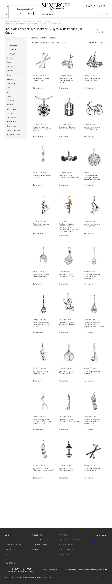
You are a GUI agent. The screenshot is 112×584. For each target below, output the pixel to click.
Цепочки (8, 535)
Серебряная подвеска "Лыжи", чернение (92, 469)
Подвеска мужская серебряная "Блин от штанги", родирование (92, 177)
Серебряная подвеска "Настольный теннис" (66, 275)
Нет (29, 13)
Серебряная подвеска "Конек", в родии (92, 225)
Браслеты (9, 540)
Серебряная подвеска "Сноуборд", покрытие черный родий (92, 421)
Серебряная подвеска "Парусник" (92, 372)
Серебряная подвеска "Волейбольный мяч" (66, 372)
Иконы (35, 549)
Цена (52, 42)
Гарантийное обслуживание (71, 540)
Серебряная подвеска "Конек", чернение (41, 225)
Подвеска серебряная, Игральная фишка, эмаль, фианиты (42, 129)
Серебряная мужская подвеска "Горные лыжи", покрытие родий (42, 421)
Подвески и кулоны (13, 544)
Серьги (8, 554)
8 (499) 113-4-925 (22, 569)
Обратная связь (50, 570)
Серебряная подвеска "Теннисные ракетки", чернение (66, 80)
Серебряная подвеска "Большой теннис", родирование (92, 276)
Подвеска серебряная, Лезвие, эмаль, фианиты (67, 128)
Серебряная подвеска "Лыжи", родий (41, 79)
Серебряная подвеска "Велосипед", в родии (92, 128)
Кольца (8, 549)
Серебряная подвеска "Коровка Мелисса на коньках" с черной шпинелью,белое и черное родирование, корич (68, 227)
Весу (57, 42)
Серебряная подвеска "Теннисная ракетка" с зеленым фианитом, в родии (94, 324)
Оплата (41, 14)
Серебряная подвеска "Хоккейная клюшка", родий (69, 420)
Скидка (63, 42)
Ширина (46, 42)
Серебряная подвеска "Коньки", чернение (92, 79)
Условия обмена (66, 549)
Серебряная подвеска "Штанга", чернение (66, 469)
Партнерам (63, 535)
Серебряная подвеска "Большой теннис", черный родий (42, 324)
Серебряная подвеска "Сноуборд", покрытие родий (43, 469)
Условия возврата (66, 544)
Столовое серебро (39, 544)
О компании (64, 554)
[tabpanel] (43, 59)
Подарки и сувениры (40, 540)
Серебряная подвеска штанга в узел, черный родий (69, 176)
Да (20, 13)
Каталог (8, 14)
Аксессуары (37, 535)
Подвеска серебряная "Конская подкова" (41, 275)
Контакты (49, 14)
